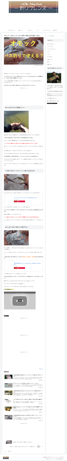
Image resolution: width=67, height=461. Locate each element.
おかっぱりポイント (51, 44)
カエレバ (17, 266)
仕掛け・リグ (50, 59)
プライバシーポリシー (55, 458)
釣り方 (48, 62)
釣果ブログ (49, 64)
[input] (55, 36)
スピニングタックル (51, 49)
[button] (63, 36)
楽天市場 (15, 201)
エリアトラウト (50, 46)
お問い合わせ (61, 458)
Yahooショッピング (21, 201)
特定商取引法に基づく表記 (46, 458)
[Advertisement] (33, 22)
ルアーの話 (49, 57)
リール (48, 54)
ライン (48, 51)
